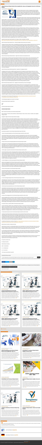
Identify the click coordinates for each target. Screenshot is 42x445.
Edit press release (13, 266)
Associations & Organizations (8, 405)
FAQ (1, 442)
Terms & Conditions (10, 442)
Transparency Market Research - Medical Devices (28, 406)
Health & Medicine (28, 348)
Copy (39, 257)
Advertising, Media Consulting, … (9, 288)
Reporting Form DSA (20, 442)
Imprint (3, 442)
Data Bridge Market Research (5, 377)
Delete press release (5, 266)
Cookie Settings (26, 442)
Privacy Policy (6, 442)
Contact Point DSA (16, 442)
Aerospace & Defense (10, 8)
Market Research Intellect (9, 9)
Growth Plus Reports (25, 377)
